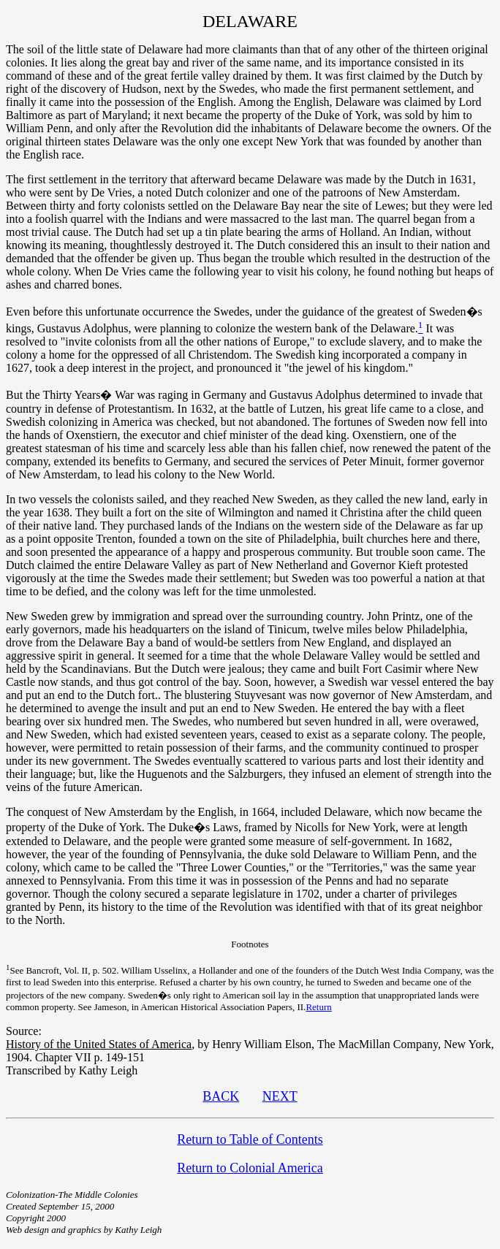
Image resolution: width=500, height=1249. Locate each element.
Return (318, 1006)
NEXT (280, 1096)
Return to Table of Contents (249, 1139)
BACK (220, 1096)
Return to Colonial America (249, 1168)
